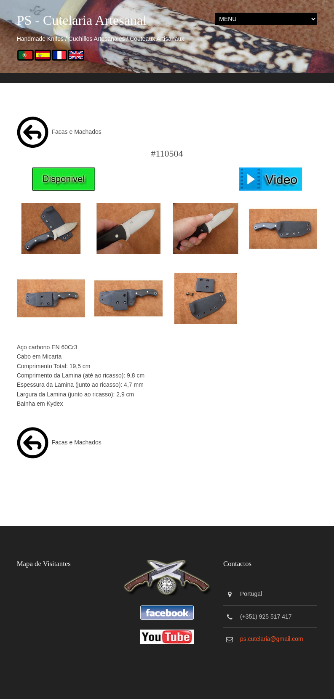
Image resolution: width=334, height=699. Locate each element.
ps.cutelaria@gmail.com (271, 638)
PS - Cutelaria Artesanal (82, 20)
